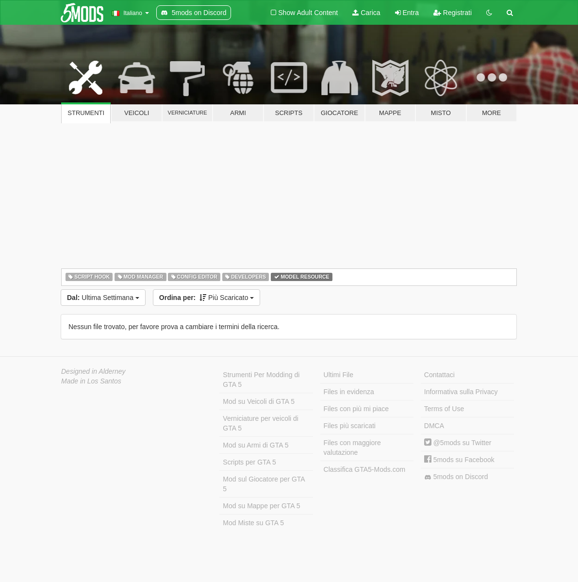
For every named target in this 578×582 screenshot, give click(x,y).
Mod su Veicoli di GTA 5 (259, 401)
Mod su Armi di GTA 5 (255, 445)
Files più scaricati (350, 426)
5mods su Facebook (459, 459)
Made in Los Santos (91, 381)
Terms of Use (444, 409)
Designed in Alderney (93, 371)
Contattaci (439, 375)
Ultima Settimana (103, 297)
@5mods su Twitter (458, 442)
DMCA (434, 426)
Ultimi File (338, 375)
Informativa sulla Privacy (461, 392)
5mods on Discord (456, 477)
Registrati (452, 13)
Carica (366, 13)
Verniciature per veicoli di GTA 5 (260, 423)
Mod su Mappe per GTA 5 (261, 506)
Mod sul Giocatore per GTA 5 (264, 484)
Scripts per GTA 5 (249, 462)
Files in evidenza (349, 392)
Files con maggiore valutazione (352, 447)
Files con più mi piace (356, 409)
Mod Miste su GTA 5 (253, 523)
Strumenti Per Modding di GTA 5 (261, 379)
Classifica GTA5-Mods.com (365, 469)
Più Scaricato (206, 297)
